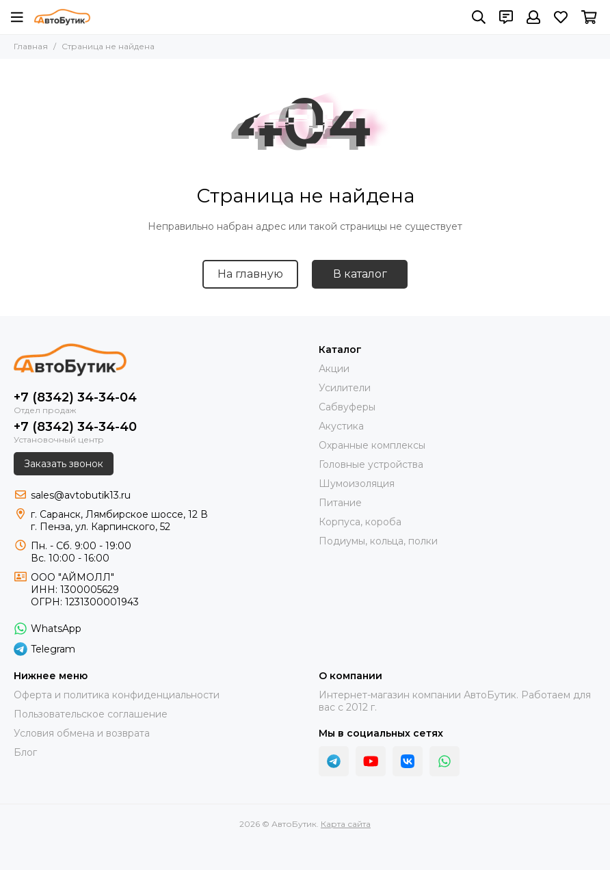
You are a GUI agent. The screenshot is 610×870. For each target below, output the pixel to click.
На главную (250, 273)
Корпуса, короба (360, 522)
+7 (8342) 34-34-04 (75, 397)
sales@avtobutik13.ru (81, 495)
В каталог (360, 273)
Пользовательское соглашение (91, 714)
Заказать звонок (63, 464)
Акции (334, 368)
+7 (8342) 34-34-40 (75, 426)
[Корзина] (589, 17)
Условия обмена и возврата (82, 733)
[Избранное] (560, 17)
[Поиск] (478, 17)
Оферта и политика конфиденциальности (117, 695)
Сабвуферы (347, 407)
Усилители (345, 388)
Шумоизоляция (357, 483)
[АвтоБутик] (62, 17)
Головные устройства (371, 464)
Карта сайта (346, 824)
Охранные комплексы (372, 445)
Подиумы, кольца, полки (378, 541)
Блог (25, 752)
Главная (31, 46)
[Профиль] (533, 17)
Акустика (341, 426)
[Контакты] (506, 17)
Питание (340, 503)
